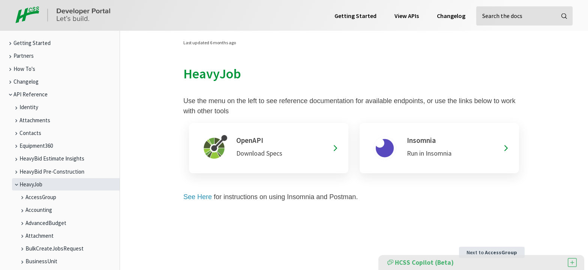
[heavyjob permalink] (179, 74)
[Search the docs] (524, 15)
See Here (197, 197)
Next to (491, 252)
